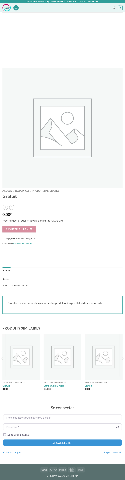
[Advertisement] (62, 37)
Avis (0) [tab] (6, 270)
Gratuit (6, 385)
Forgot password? (113, 452)
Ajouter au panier (19, 229)
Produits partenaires (45, 191)
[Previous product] (11, 207)
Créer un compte (11, 452)
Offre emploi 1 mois (54, 385)
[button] (16, 8)
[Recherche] (114, 8)
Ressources (22, 191)
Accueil (7, 191)
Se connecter (62, 442)
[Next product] (5, 207)
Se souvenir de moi (18, 434)
